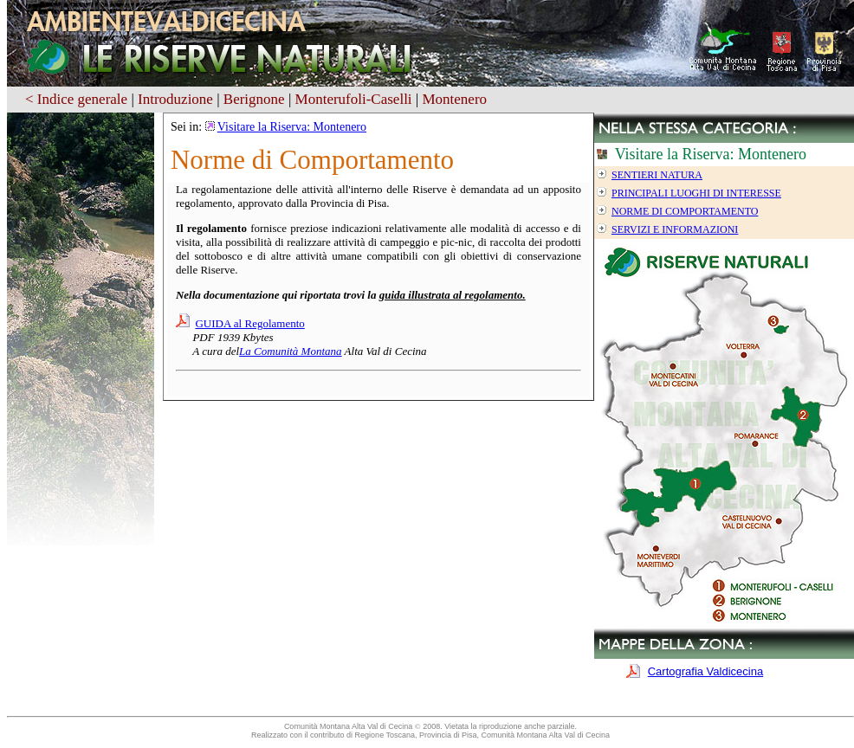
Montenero (454, 99)
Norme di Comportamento (684, 211)
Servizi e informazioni (674, 229)
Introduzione (175, 99)
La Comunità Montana (290, 351)
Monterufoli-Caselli (353, 99)
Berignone (254, 99)
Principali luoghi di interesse (696, 193)
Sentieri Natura (656, 175)
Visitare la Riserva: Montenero (291, 126)
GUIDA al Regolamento (249, 323)
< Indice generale (76, 99)
